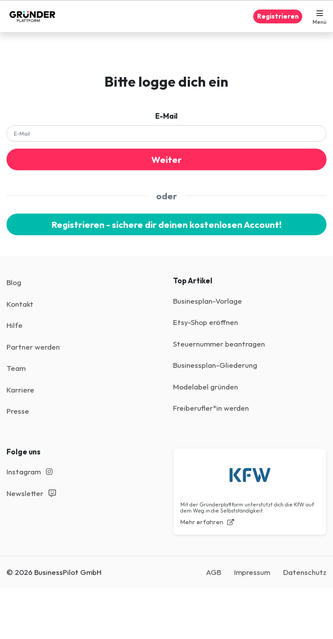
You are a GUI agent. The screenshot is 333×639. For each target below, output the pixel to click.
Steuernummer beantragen (219, 343)
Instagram (29, 471)
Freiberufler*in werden (211, 407)
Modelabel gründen (205, 386)
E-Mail (166, 115)
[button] (319, 16)
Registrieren (278, 16)
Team (16, 368)
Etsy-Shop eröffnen (205, 322)
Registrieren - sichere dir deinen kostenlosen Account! (166, 224)
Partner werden (33, 346)
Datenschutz (304, 572)
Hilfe (15, 325)
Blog (14, 282)
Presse (18, 410)
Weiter (166, 159)
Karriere (20, 389)
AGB (213, 572)
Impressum (252, 572)
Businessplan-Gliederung (215, 365)
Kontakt (20, 303)
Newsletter (31, 493)
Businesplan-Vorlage (207, 300)
